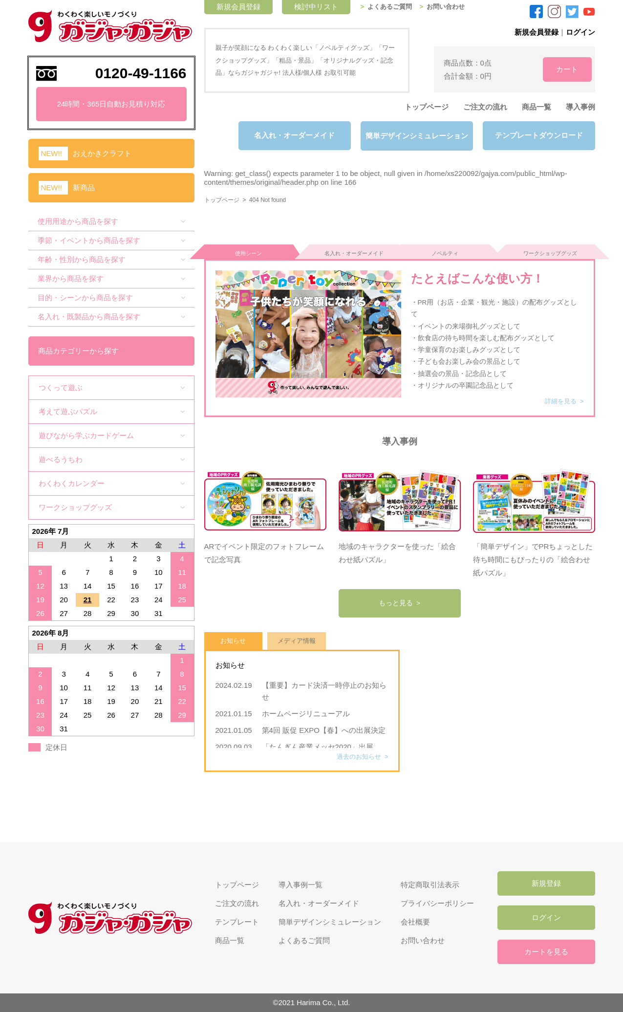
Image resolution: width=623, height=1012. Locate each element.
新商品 (84, 187)
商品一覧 (536, 107)
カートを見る (546, 951)
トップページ (427, 107)
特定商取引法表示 (430, 884)
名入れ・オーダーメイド (294, 136)
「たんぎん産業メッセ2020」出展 (317, 742)
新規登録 (546, 883)
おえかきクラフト (102, 153)
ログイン (580, 32)
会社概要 (415, 922)
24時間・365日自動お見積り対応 (111, 104)
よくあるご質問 (392, 6)
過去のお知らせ (357, 752)
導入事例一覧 (300, 884)
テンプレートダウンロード (539, 136)
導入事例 (580, 107)
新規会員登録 (537, 32)
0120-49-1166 (141, 73)
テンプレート (237, 922)
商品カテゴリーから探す (79, 351)
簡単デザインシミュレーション (416, 136)
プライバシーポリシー (437, 903)
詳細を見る (559, 396)
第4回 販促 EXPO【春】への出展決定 (324, 726)
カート (561, 69)
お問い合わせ (451, 6)
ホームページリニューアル (309, 709)
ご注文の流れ (485, 107)
